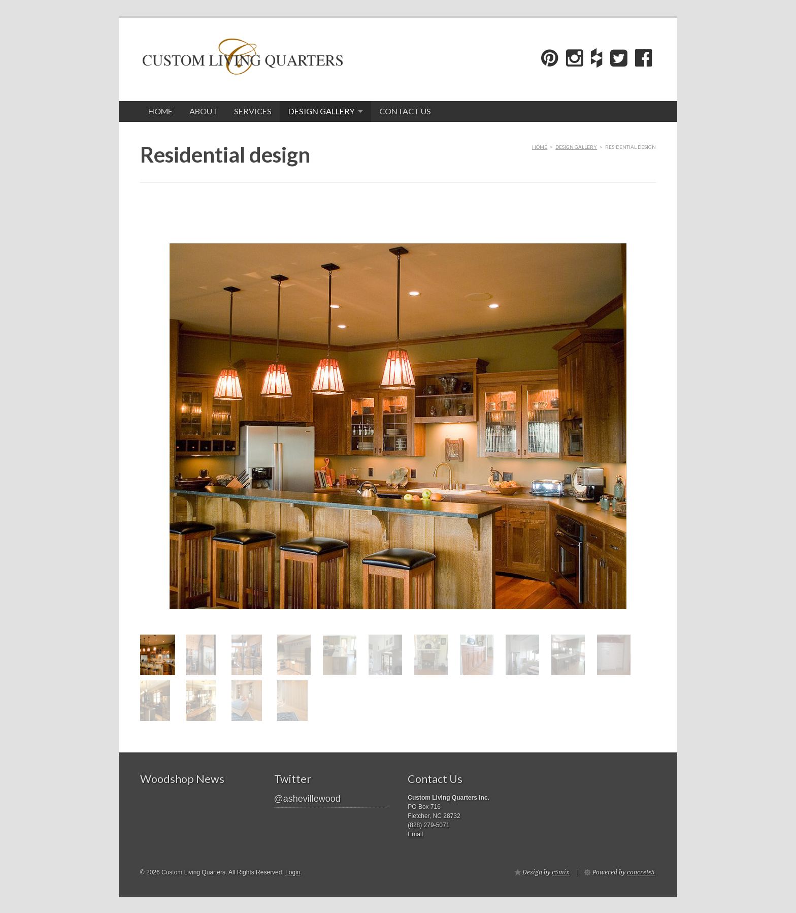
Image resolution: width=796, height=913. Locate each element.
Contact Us (405, 111)
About (203, 111)
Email (415, 834)
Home (160, 111)
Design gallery (321, 111)
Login (292, 872)
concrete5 (641, 872)
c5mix (561, 872)
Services (253, 111)
